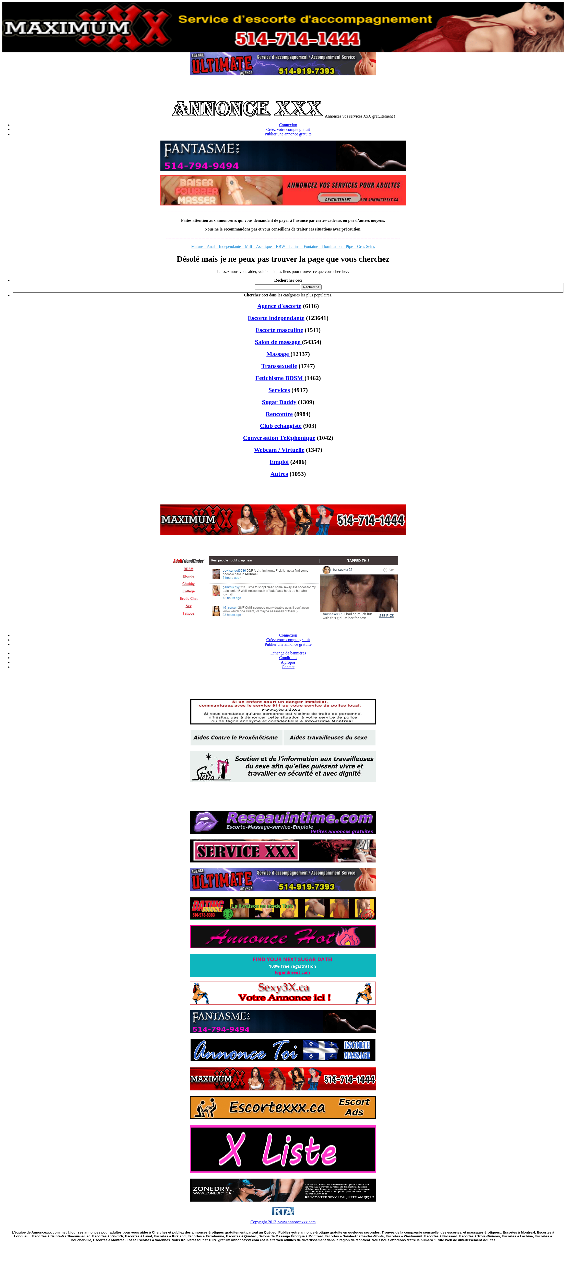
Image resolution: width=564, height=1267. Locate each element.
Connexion (288, 125)
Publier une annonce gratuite (288, 134)
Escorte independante (276, 318)
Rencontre (279, 414)
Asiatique (264, 246)
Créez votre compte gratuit (288, 129)
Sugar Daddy (279, 402)
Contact (288, 667)
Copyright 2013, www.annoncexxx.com (282, 1222)
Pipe (347, 246)
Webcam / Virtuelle (279, 449)
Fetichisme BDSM (279, 378)
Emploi (279, 461)
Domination (332, 246)
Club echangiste (280, 425)
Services (279, 390)
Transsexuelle (279, 366)
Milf (248, 246)
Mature (199, 246)
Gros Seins (364, 246)
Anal (211, 246)
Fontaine (311, 246)
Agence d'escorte (279, 306)
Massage (278, 354)
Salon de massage (278, 342)
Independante (228, 246)
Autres (279, 473)
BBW (280, 246)
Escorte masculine (279, 330)
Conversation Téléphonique (279, 437)
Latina (294, 246)
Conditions (288, 657)
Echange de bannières (288, 653)
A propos (288, 662)
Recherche (311, 287)
